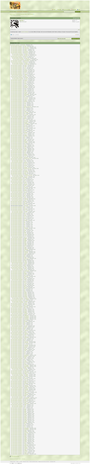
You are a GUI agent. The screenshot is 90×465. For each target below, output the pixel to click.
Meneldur (22, 20)
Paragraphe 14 (27, 123)
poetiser (25, 285)
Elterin (25, 241)
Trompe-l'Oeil (26, 270)
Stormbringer (26, 319)
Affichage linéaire (76, 18)
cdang (25, 424)
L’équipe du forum (12, 461)
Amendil (25, 413)
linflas (25, 230)
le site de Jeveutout (24, 31)
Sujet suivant (20, 38)
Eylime (25, 357)
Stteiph (25, 111)
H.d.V (25, 67)
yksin (25, 442)
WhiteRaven (28, 59)
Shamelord (26, 398)
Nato (25, 328)
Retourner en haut (26, 461)
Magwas (25, 238)
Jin (24, 159)
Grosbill (25, 234)
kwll (24, 320)
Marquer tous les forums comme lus (43, 461)
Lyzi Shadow (26, 365)
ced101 (26, 325)
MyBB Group (20, 463)
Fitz (24, 96)
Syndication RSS (52, 461)
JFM (25, 57)
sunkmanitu (26, 276)
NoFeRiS (26, 157)
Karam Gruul (26, 47)
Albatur (27, 375)
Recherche (59, 9)
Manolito (25, 422)
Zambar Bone (26, 48)
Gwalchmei (27, 316)
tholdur (25, 364)
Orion (25, 284)
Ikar (24, 186)
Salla (26, 264)
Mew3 (25, 140)
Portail (54, 9)
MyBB (13, 463)
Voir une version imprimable (15, 456)
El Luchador (26, 112)
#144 (78, 29)
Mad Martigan (26, 60)
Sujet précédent (14, 38)
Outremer (26, 361)
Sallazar (25, 431)
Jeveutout (26, 74)
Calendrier (74, 9)
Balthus (25, 115)
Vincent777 (26, 97)
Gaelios (25, 89)
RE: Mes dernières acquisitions (16, 46)
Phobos (25, 274)
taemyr (25, 182)
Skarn (25, 103)
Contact (17, 461)
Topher (25, 391)
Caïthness (26, 448)
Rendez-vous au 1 (12, 14)
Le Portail (20, 461)
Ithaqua (25, 273)
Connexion (20, 11)
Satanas (25, 294)
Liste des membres (67, 9)
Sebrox (25, 148)
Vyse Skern (26, 120)
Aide (79, 9)
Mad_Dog (26, 52)
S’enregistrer (25, 11)
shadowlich (26, 383)
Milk (25, 255)
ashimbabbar (26, 315)
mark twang (26, 445)
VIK (25, 405)
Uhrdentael (26, 171)
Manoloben (26, 51)
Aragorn (25, 49)
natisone (25, 303)
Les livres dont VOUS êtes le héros (21, 14)
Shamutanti (26, 388)
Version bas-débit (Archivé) (33, 461)
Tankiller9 (26, 142)
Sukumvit (25, 287)
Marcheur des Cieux (27, 106)
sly (25, 406)
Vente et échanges (30, 14)
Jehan (25, 46)
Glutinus (25, 50)
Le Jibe (25, 261)
